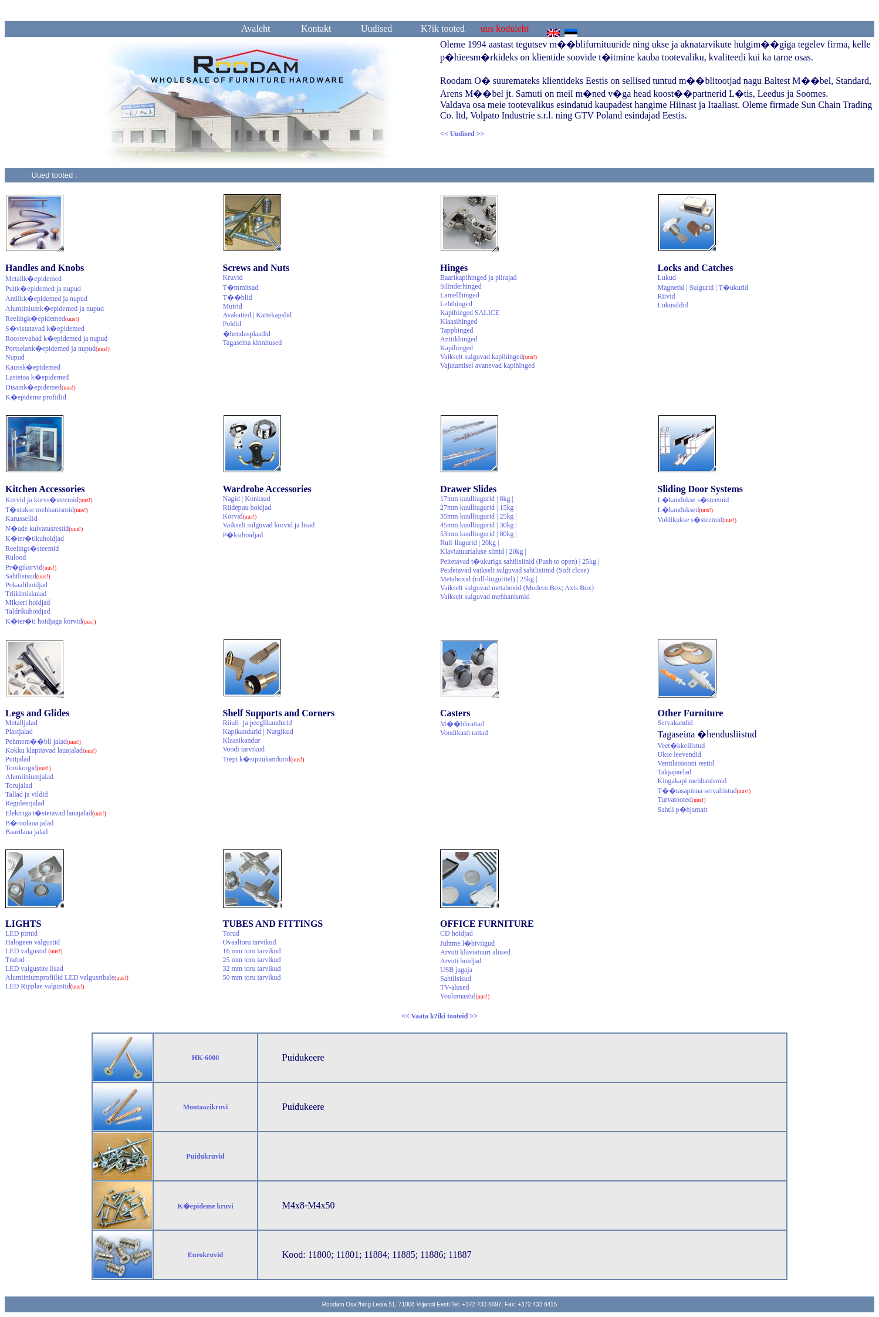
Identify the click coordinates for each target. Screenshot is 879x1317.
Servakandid (675, 723)
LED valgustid (33, 951)
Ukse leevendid (679, 754)
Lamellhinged (459, 295)
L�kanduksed (686, 510)
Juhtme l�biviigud (467, 943)
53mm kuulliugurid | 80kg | (478, 534)
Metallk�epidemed (33, 279)
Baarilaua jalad (26, 832)
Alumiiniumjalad (29, 777)
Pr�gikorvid (30, 567)
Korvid (240, 516)
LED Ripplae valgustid (44, 986)
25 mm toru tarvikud (252, 960)
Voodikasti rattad (464, 733)
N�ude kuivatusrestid (44, 528)
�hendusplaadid (247, 334)
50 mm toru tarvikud (252, 977)
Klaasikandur (242, 740)
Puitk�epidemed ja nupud (43, 289)
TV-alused (454, 987)
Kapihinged (456, 348)
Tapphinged (456, 330)
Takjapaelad (675, 772)
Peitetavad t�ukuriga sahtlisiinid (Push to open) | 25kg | (519, 561)
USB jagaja (456, 970)
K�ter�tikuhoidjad (34, 538)
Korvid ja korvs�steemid (49, 500)
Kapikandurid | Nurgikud (258, 731)
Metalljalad (21, 723)
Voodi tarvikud (244, 749)
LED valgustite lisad (34, 968)
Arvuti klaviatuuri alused (475, 952)
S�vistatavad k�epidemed (44, 328)
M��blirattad (462, 724)
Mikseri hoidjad (27, 602)
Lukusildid (673, 305)
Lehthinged (456, 304)
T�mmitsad (241, 287)
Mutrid (232, 306)
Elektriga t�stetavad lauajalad (55, 813)
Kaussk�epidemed (32, 367)
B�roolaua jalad (29, 823)
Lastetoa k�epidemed (37, 377)
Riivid (666, 296)
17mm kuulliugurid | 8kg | (476, 499)
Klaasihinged (458, 321)
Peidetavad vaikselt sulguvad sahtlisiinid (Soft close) (514, 570)
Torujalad (18, 785)
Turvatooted (682, 799)
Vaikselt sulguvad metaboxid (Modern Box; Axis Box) (517, 588)
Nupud (15, 357)
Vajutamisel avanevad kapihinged (487, 365)
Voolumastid (464, 996)
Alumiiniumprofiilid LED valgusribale (67, 977)
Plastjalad (19, 731)
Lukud (667, 277)
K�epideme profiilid (35, 397)
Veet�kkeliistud (681, 746)
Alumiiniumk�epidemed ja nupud (54, 308)
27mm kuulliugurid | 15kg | (478, 507)
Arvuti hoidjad (460, 961)
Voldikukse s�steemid (697, 520)
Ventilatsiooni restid (686, 763)
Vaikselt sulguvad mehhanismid (485, 597)
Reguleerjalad (25, 803)
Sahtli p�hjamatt (683, 809)
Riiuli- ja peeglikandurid (257, 723)
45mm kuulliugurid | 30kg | (478, 525)
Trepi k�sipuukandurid (264, 759)
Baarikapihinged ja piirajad (478, 277)
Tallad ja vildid (26, 794)
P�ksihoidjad (243, 535)
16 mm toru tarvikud (252, 951)
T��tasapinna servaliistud (704, 791)
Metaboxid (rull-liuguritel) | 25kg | (488, 579)
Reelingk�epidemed (42, 318)
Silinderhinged (461, 286)
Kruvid (233, 277)
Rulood (15, 557)
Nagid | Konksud (247, 499)
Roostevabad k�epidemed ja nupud (56, 338)
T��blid (237, 297)
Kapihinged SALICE (469, 313)
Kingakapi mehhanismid (692, 781)
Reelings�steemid (32, 548)
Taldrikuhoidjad (27, 611)
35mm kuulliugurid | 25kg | (478, 516)
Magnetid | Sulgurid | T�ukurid (703, 287)
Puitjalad (18, 759)
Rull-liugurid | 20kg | (469, 543)
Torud (231, 933)
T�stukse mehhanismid (46, 510)
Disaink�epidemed (40, 387)
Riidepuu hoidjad (247, 507)
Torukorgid (28, 768)
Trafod (14, 960)
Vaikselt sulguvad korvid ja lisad (269, 525)
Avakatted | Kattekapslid (257, 315)
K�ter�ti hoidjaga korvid (50, 621)
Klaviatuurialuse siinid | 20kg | (483, 551)
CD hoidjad (456, 933)
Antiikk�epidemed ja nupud (46, 298)
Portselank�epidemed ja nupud (57, 348)
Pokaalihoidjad (26, 585)
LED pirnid (21, 933)
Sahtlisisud (27, 576)
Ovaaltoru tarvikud (249, 942)
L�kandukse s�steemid (693, 500)
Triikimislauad (25, 594)
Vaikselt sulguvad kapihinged (488, 357)
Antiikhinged (458, 339)
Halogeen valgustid (32, 942)
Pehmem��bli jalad (43, 741)
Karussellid (21, 518)
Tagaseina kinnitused (252, 342)
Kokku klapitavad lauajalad (51, 750)
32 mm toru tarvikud (252, 968)
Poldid (232, 324)
